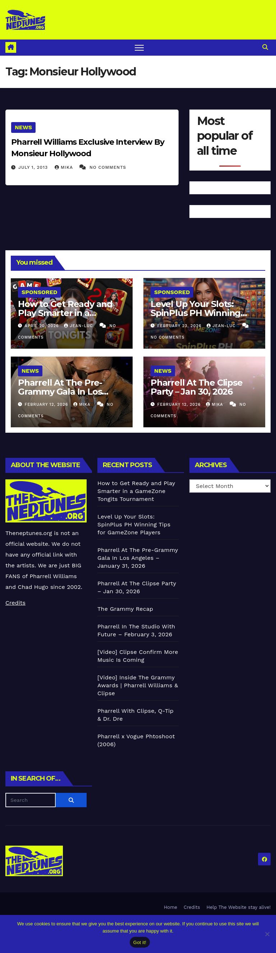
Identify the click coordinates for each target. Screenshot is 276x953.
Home (170, 907)
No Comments (107, 167)
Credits (15, 602)
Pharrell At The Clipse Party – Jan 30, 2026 (197, 387)
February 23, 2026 (180, 326)
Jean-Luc (79, 326)
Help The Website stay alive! (239, 907)
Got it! (139, 942)
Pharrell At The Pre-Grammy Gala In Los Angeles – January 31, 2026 (137, 558)
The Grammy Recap (125, 608)
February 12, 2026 (47, 404)
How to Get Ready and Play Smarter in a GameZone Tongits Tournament (136, 491)
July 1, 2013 (34, 167)
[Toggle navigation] (139, 47)
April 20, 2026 (43, 326)
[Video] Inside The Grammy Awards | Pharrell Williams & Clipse (137, 685)
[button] (265, 47)
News (23, 127)
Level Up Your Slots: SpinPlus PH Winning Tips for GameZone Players (133, 524)
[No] (267, 934)
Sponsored (39, 292)
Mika (65, 167)
